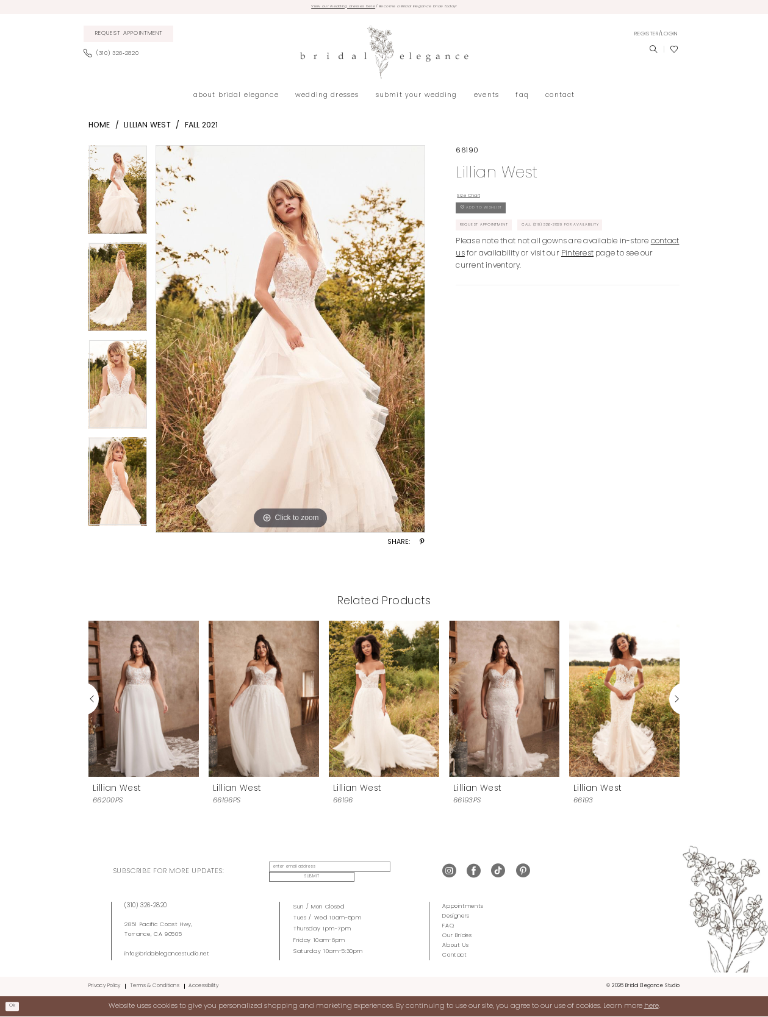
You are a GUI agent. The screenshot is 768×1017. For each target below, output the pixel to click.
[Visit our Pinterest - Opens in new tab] (523, 873)
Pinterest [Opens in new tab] (577, 304)
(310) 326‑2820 (145, 905)
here (651, 1005)
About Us (455, 944)
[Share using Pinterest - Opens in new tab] (422, 545)
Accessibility (203, 985)
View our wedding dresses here (321, 8)
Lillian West (147, 128)
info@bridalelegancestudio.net (166, 953)
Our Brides (457, 935)
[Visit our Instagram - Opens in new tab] (449, 873)
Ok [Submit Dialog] (16, 1005)
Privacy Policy (104, 985)
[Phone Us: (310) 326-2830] (114, 56)
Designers (456, 915)
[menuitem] (128, 37)
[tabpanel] (118, 197)
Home (99, 128)
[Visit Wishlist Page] (674, 52)
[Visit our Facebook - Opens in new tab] (473, 873)
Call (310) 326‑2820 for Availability (520, 273)
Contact (454, 954)
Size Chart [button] (476, 200)
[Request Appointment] (128, 37)
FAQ (448, 925)
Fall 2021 (201, 128)
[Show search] (653, 52)
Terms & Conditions (154, 985)
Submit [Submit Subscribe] (399, 873)
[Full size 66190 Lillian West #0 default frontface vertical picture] (290, 342)
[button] (656, 36)
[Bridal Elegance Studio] (384, 55)
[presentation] (143, 701)
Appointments (463, 905)
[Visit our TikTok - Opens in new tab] (498, 873)
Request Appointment (496, 247)
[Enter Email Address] (320, 873)
